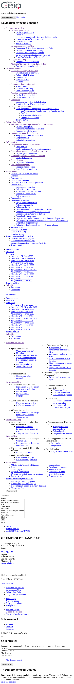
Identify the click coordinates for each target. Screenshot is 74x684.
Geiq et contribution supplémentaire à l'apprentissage (37, 225)
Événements (16, 287)
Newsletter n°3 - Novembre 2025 (24, 258)
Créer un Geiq (11, 142)
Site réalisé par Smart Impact (17, 614)
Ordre (3, 498)
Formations (15, 290)
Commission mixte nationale (27, 62)
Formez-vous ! (17, 185)
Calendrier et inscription (25, 189)
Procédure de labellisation (31, 115)
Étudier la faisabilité (24, 158)
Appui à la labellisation (30, 118)
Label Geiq (12, 513)
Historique (20, 35)
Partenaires (15, 100)
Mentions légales (12, 610)
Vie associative (17, 227)
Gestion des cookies (14, 612)
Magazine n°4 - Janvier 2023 (22, 274)
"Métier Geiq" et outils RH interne (24, 173)
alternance (12, 509)
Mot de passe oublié (14, 660)
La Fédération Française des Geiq (24, 71)
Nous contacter (7, 583)
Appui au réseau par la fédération (24, 93)
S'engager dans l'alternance (26, 131)
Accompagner (16, 178)
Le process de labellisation (26, 162)
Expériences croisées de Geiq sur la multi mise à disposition (40, 218)
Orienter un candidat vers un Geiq (29, 50)
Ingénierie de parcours (20, 180)
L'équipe (19, 82)
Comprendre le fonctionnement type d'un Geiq (34, 48)
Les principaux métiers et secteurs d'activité (28, 243)
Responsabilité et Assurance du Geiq (30, 214)
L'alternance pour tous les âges (23, 241)
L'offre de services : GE (25, 97)
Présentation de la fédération (27, 73)
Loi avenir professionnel (12, 502)
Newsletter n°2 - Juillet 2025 (22, 261)
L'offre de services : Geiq (26, 95)
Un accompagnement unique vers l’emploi (33, 55)
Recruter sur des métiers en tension (30, 129)
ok (3, 520)
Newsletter (10, 254)
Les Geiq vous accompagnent (22, 238)
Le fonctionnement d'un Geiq (22, 46)
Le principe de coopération (26, 153)
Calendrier (10, 285)
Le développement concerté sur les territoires (29, 151)
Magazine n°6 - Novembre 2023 (24, 270)
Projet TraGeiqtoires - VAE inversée (30, 57)
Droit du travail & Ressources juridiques (27, 182)
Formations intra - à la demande (28, 191)
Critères (24, 113)
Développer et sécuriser (20, 200)
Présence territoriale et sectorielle (24, 84)
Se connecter (11, 294)
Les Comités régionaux (25, 91)
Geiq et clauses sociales (25, 140)
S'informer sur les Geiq (15, 28)
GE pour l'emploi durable (21, 106)
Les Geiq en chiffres (24, 41)
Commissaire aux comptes (26, 216)
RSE (12, 504)
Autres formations (23, 196)
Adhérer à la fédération (25, 75)
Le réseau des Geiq (13, 68)
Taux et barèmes (12, 515)
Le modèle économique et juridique (30, 53)
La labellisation (17, 160)
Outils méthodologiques (20, 165)
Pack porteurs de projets (25, 167)
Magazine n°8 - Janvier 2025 (22, 265)
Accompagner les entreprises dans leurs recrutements (32, 124)
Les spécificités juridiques (26, 169)
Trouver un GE (22, 120)
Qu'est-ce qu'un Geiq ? (20, 30)
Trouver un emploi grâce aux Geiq (19, 236)
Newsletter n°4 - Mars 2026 (22, 256)
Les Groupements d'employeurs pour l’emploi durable (37, 109)
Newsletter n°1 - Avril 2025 (22, 263)
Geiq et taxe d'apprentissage (27, 223)
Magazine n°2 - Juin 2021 (21, 278)
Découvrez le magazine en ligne (28, 66)
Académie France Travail (26, 194)
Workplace (10, 605)
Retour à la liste (7, 563)
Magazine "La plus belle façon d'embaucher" (29, 64)
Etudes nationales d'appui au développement (33, 149)
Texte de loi (12, 507)
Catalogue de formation (25, 187)
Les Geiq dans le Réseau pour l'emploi (31, 104)
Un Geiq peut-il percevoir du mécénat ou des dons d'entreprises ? (42, 221)
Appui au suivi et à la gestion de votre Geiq (33, 212)
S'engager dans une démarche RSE (24, 133)
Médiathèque (11, 599)
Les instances (21, 77)
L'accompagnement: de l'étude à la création (28, 156)
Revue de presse (12, 249)
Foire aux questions (13, 603)
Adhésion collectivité (24, 205)
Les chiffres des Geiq (24, 88)
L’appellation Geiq (18, 59)
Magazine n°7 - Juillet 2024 (22, 267)
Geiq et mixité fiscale (24, 207)
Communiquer (16, 198)
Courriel (4, 651)
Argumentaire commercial (26, 203)
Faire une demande (8, 682)
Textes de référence (23, 44)
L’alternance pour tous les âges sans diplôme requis (36, 37)
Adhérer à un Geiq (13, 122)
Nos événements (12, 601)
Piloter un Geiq (12, 171)
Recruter (14, 176)
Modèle (12, 517)
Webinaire (10, 252)
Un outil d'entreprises (24, 126)
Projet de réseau (22, 79)
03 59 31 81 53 (7, 552)
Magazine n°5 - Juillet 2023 (22, 272)
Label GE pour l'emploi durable (12, 511)
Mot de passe (6, 653)
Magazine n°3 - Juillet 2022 (22, 276)
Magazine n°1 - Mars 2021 (21, 281)
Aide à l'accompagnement (12, 500)
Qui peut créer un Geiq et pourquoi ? (25, 144)
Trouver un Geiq (22, 86)
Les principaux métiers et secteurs (29, 39)
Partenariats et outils (19, 229)
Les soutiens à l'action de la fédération (31, 102)
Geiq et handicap (22, 138)
